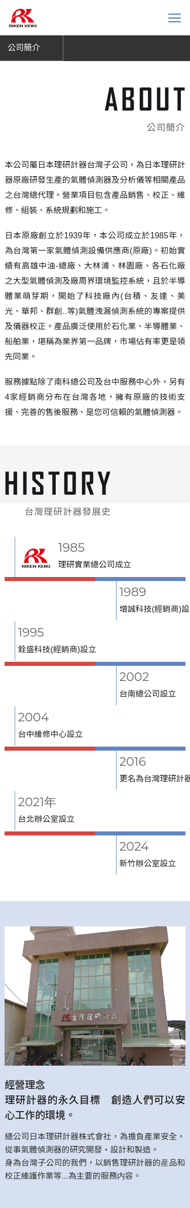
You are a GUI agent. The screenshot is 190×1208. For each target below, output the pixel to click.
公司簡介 (24, 47)
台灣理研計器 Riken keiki (22, 17)
